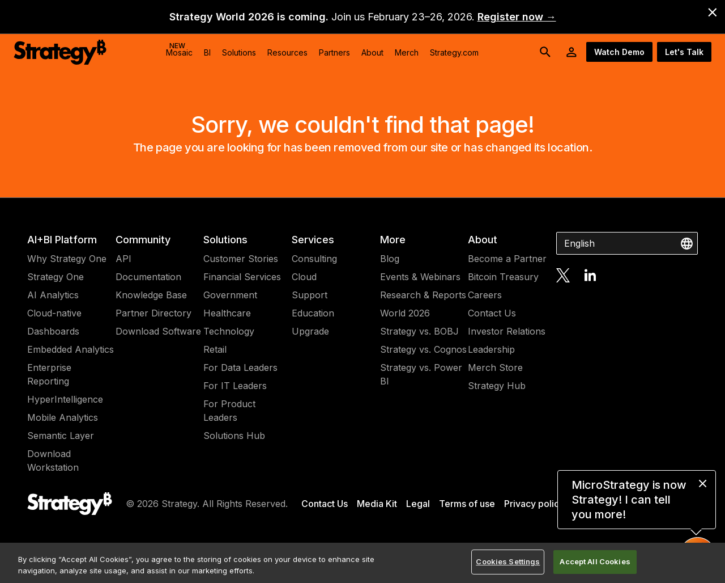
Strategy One (55, 276)
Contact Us (492, 313)
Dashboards (53, 331)
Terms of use (467, 503)
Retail (215, 349)
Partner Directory (153, 313)
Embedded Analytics (70, 349)
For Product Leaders (229, 410)
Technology (228, 331)
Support (309, 295)
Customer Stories (240, 258)
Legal (418, 503)
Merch (407, 52)
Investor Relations (506, 331)
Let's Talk (684, 52)
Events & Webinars (420, 276)
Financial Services (242, 276)
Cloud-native (54, 313)
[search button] (545, 52)
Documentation (148, 276)
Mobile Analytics (62, 417)
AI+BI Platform (62, 240)
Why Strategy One (66, 258)
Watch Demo (619, 52)
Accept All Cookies (595, 561)
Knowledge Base (151, 295)
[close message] (702, 483)
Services (313, 240)
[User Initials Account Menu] (571, 52)
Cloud (304, 276)
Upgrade (310, 331)
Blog (389, 258)
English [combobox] (579, 243)
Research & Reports (423, 295)
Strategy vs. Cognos (423, 349)
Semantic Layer (60, 435)
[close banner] (712, 12)
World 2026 (405, 313)
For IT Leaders (235, 385)
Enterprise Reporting (49, 374)
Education (313, 313)
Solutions (225, 240)
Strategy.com (454, 52)
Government (230, 295)
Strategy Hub (497, 385)
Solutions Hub (234, 435)
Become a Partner (507, 258)
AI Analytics (53, 295)
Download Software (158, 331)
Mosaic (179, 49)
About (482, 240)
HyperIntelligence (65, 399)
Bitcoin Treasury (503, 276)
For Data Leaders (240, 367)
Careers (485, 295)
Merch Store (495, 367)
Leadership (491, 349)
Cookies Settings (508, 561)
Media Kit (377, 503)
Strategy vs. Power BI (421, 374)
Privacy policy (534, 503)
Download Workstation (53, 460)
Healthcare (227, 313)
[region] (362, 563)
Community (143, 240)
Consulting (314, 258)
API (123, 258)
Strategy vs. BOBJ (419, 331)
